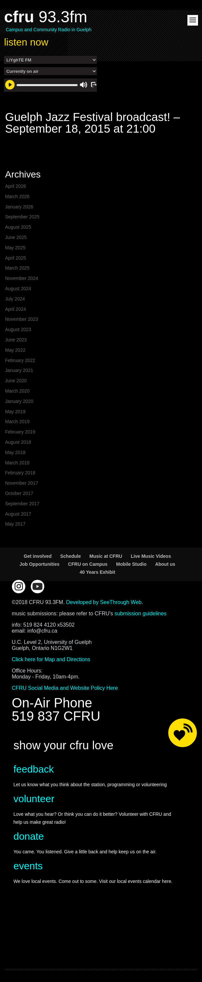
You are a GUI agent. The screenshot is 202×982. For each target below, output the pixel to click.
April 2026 (15, 186)
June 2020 (16, 380)
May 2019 (15, 411)
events (27, 865)
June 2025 (16, 237)
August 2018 (18, 442)
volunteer (33, 798)
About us (165, 564)
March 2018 (17, 462)
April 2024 (15, 309)
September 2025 (22, 216)
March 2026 (17, 196)
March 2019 (17, 421)
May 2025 (15, 247)
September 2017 (22, 503)
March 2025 (17, 268)
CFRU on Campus (87, 564)
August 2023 (18, 329)
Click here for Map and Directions (51, 659)
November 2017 (21, 483)
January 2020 (19, 401)
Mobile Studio (131, 564)
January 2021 (19, 370)
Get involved (38, 556)
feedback (33, 769)
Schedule (70, 556)
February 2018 (20, 472)
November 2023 (21, 319)
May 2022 (15, 350)
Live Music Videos (151, 556)
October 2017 (19, 493)
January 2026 (19, 206)
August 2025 (18, 227)
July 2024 (15, 299)
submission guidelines (140, 613)
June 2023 (16, 339)
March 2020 (17, 391)
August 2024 (18, 288)
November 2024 (21, 278)
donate (28, 836)
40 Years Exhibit (97, 572)
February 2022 (20, 360)
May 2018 (15, 452)
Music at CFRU (106, 556)
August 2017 (18, 514)
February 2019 (20, 431)
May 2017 (15, 524)
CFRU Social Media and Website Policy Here (65, 688)
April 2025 (15, 258)
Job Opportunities (40, 564)
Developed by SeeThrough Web (103, 602)
